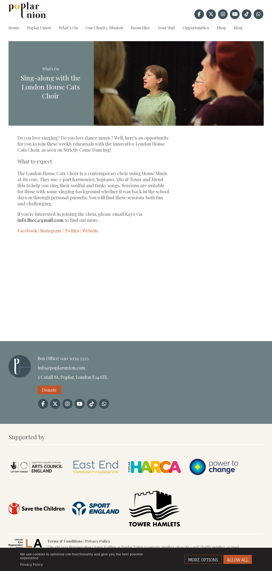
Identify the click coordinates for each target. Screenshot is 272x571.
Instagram (50, 230)
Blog (238, 27)
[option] (179, 83)
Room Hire (140, 27)
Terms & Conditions (65, 541)
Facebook (27, 230)
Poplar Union (39, 27)
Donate (49, 390)
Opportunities (196, 27)
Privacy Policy (97, 541)
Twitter (72, 230)
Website (90, 230)
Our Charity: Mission (104, 27)
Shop (221, 27)
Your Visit (166, 27)
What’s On (68, 27)
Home (14, 27)
